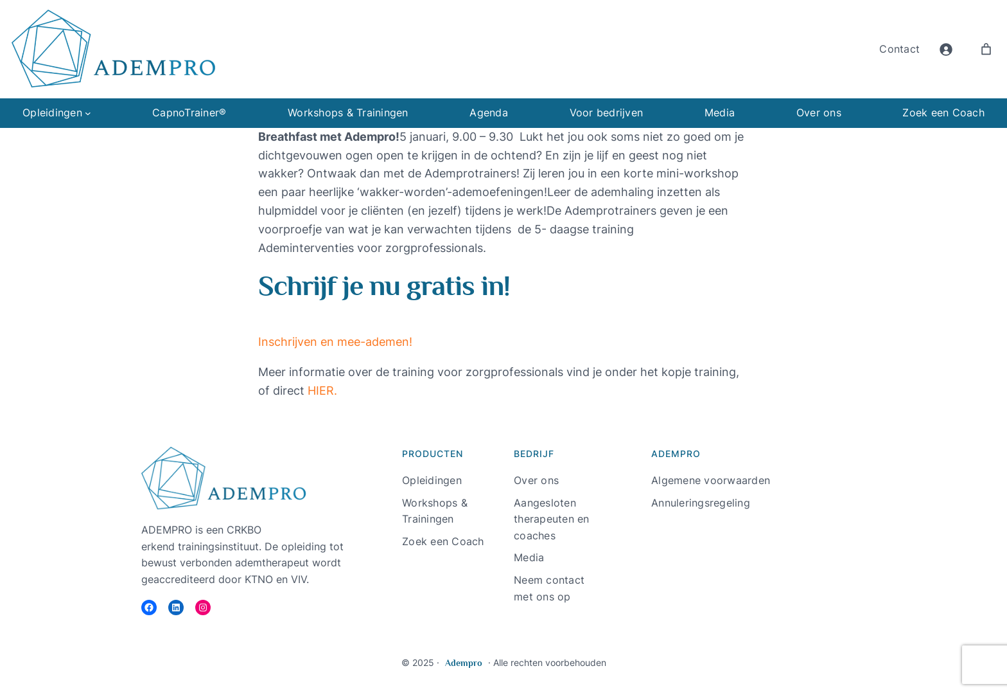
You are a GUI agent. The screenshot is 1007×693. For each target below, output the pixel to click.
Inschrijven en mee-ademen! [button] (335, 341)
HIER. (322, 390)
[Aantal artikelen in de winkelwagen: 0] (986, 49)
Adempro (463, 663)
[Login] (945, 49)
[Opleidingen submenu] (88, 113)
